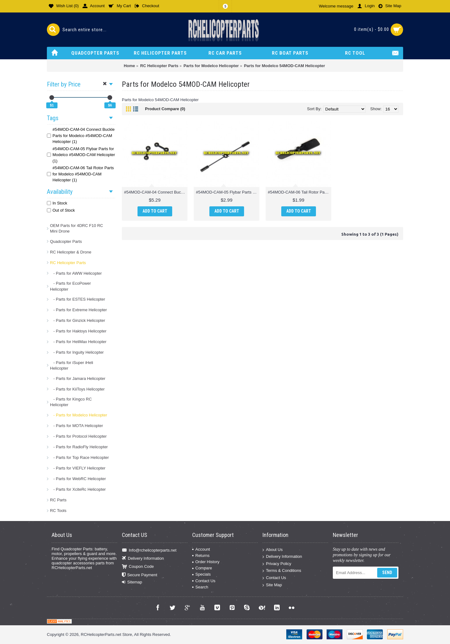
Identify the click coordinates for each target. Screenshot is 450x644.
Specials (201, 574)
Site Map (272, 584)
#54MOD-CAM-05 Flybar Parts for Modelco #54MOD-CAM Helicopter (227, 192)
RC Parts (58, 500)
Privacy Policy (276, 564)
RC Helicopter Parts (68, 262)
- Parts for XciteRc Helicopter (78, 489)
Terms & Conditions (281, 570)
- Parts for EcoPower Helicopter (70, 286)
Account (201, 549)
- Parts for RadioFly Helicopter (79, 447)
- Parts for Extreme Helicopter (78, 309)
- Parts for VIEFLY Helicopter (77, 468)
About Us (272, 549)
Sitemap (132, 582)
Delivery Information (143, 558)
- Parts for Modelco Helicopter (78, 415)
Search (200, 587)
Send (387, 572)
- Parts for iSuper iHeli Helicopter (71, 365)
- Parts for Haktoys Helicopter (78, 331)
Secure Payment (139, 575)
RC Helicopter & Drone (70, 252)
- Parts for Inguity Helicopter (77, 352)
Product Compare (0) (165, 108)
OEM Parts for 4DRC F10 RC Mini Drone (76, 228)
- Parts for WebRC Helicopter (78, 478)
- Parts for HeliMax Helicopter (78, 341)
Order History (205, 561)
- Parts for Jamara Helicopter (77, 378)
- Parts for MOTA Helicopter (76, 425)
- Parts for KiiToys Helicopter (77, 389)
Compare (202, 568)
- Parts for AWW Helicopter (76, 273)
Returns (201, 555)
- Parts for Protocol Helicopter (78, 436)
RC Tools (58, 510)
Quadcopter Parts (66, 241)
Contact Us (203, 580)
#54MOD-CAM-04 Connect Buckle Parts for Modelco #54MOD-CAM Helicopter (156, 192)
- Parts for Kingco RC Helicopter (71, 402)
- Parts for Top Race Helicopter (79, 457)
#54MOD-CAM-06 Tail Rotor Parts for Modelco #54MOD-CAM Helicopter (299, 192)
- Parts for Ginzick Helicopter (77, 320)
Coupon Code (138, 566)
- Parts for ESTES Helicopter (77, 299)
